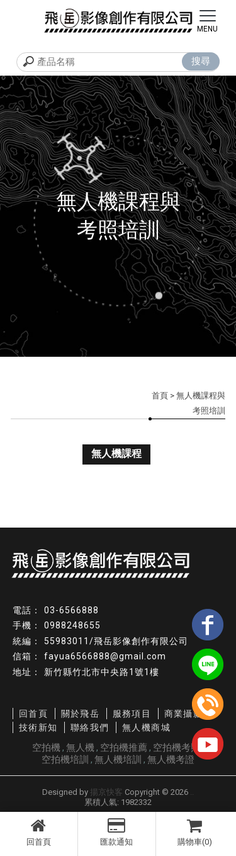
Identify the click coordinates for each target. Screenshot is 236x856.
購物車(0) (195, 832)
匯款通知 (116, 832)
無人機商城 (146, 727)
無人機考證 (170, 759)
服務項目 (132, 714)
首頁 (160, 395)
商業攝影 (183, 714)
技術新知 (38, 727)
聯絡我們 (90, 727)
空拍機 (46, 747)
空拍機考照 (176, 747)
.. (192, 792)
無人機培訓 (118, 759)
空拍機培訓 (65, 759)
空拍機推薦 (123, 747)
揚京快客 (106, 792)
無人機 (80, 747)
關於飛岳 (80, 714)
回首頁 (38, 832)
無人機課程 (116, 454)
